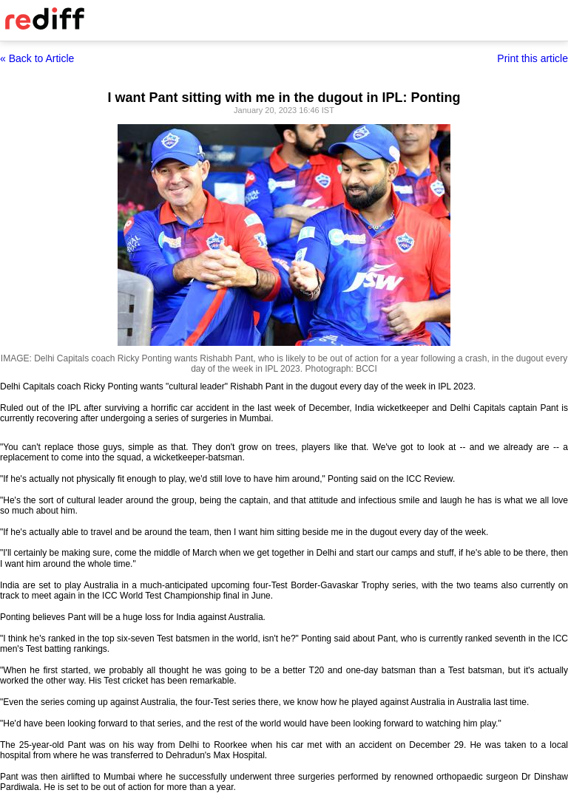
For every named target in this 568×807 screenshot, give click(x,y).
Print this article (532, 58)
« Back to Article (37, 58)
